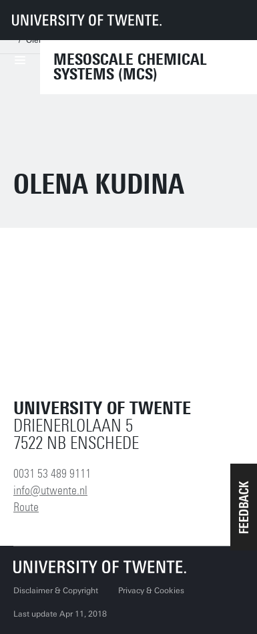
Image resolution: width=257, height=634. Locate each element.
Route (26, 507)
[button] (243, 507)
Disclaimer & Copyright (55, 590)
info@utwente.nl (50, 490)
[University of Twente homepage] (87, 20)
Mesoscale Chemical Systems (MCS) (130, 67)
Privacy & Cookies (151, 590)
